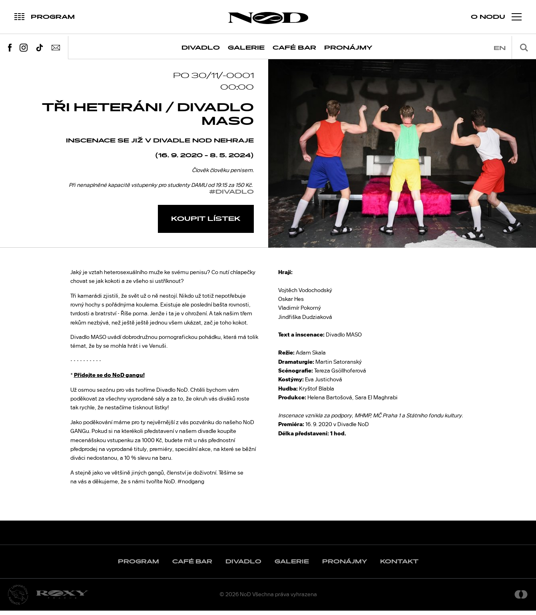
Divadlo (200, 48)
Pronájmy (348, 48)
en (500, 48)
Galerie (246, 48)
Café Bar (294, 48)
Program (138, 566)
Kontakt (399, 566)
